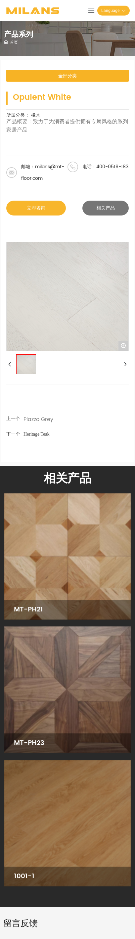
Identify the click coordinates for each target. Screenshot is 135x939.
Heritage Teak (36, 434)
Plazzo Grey (38, 419)
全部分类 (67, 75)
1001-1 (24, 876)
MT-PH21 (28, 609)
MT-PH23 (29, 743)
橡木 (35, 115)
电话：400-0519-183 (105, 167)
